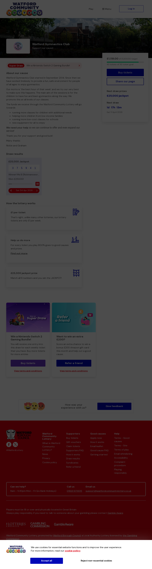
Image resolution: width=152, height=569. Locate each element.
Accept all (46, 560)
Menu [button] (106, 9)
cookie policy (72, 550)
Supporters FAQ (75, 450)
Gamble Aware (115, 513)
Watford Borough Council (67, 535)
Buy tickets (125, 72)
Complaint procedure (120, 463)
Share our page (125, 81)
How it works (73, 454)
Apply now (96, 438)
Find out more (19, 253)
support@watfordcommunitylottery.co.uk (108, 490)
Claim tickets (73, 446)
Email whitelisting (123, 453)
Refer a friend (74, 363)
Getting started (98, 454)
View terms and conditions (28, 371)
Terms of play (121, 449)
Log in (131, 8)
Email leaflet (96, 446)
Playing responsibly (120, 471)
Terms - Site (120, 445)
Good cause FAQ (99, 450)
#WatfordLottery (14, 450)
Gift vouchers (73, 442)
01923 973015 (74, 490)
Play (91, 9)
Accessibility (121, 457)
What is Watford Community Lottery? (51, 447)
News (45, 454)
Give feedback (114, 406)
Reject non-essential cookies (96, 560)
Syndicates (72, 462)
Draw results (73, 458)
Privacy (46, 458)
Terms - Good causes (121, 439)
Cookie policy (49, 462)
